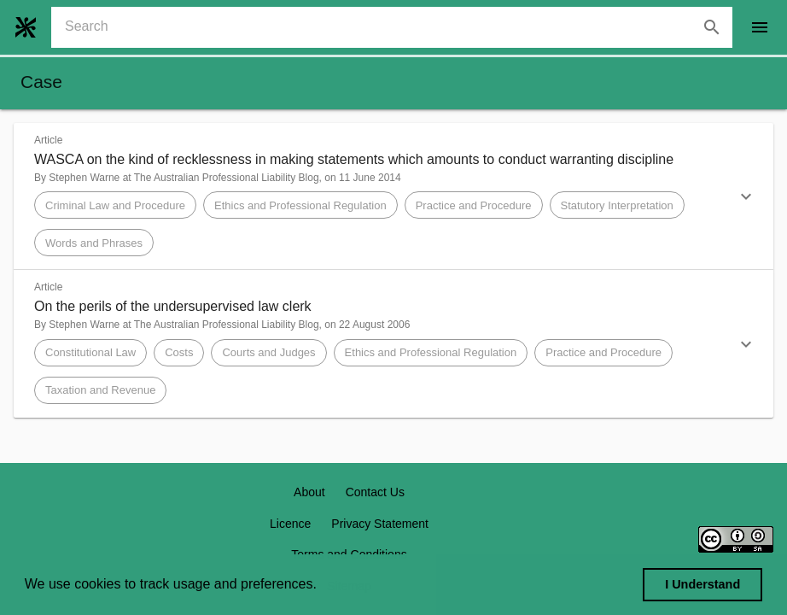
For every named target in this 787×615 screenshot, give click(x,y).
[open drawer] (759, 27)
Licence (290, 523)
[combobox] (398, 27)
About (309, 492)
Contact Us (375, 492)
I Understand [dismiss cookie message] (702, 584)
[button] (393, 196)
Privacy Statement (379, 523)
